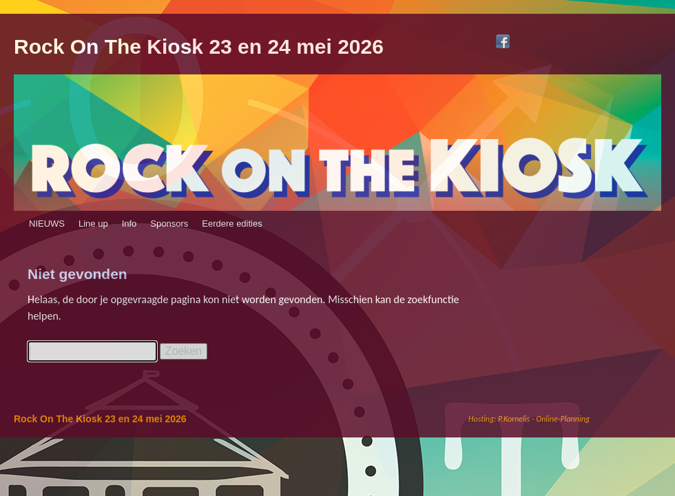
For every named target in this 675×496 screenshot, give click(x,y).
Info (129, 223)
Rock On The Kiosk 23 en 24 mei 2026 (199, 46)
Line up (93, 223)
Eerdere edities (232, 223)
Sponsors (169, 223)
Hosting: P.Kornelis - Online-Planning (529, 419)
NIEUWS (47, 223)
